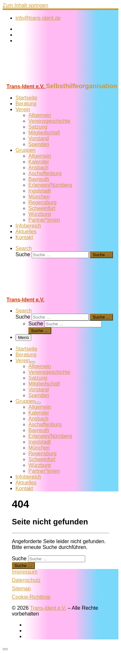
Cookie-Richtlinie (31, 597)
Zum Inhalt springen (25, 5)
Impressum (24, 571)
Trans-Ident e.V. (48, 608)
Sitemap (21, 588)
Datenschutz (26, 580)
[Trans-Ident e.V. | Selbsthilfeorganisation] (43, 79)
